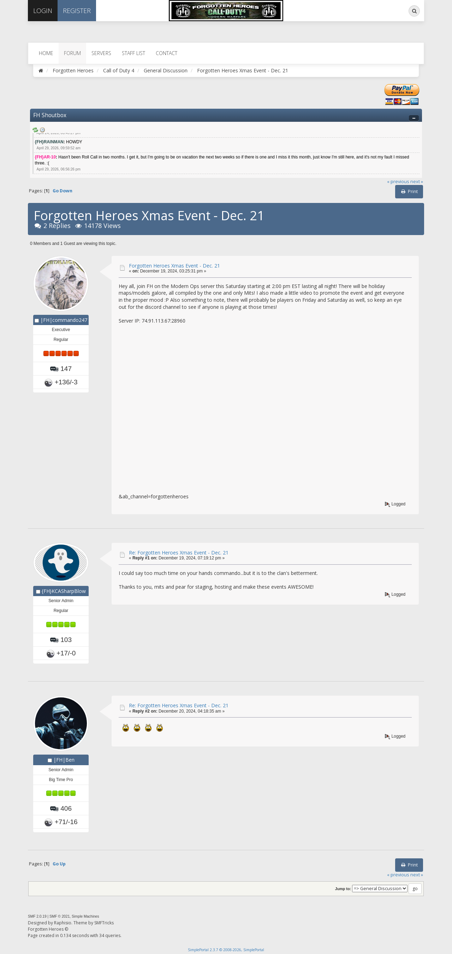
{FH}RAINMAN (49, 141)
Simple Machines (85, 916)
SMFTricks (104, 923)
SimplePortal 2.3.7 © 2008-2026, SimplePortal (226, 949)
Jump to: (343, 889)
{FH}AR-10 (45, 157)
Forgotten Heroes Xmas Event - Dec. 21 (174, 265)
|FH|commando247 (63, 320)
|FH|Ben (64, 759)
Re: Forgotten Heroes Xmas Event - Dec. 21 (178, 552)
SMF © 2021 (59, 916)
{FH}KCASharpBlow (64, 591)
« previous (398, 182)
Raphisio (62, 923)
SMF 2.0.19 (37, 916)
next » (416, 182)
